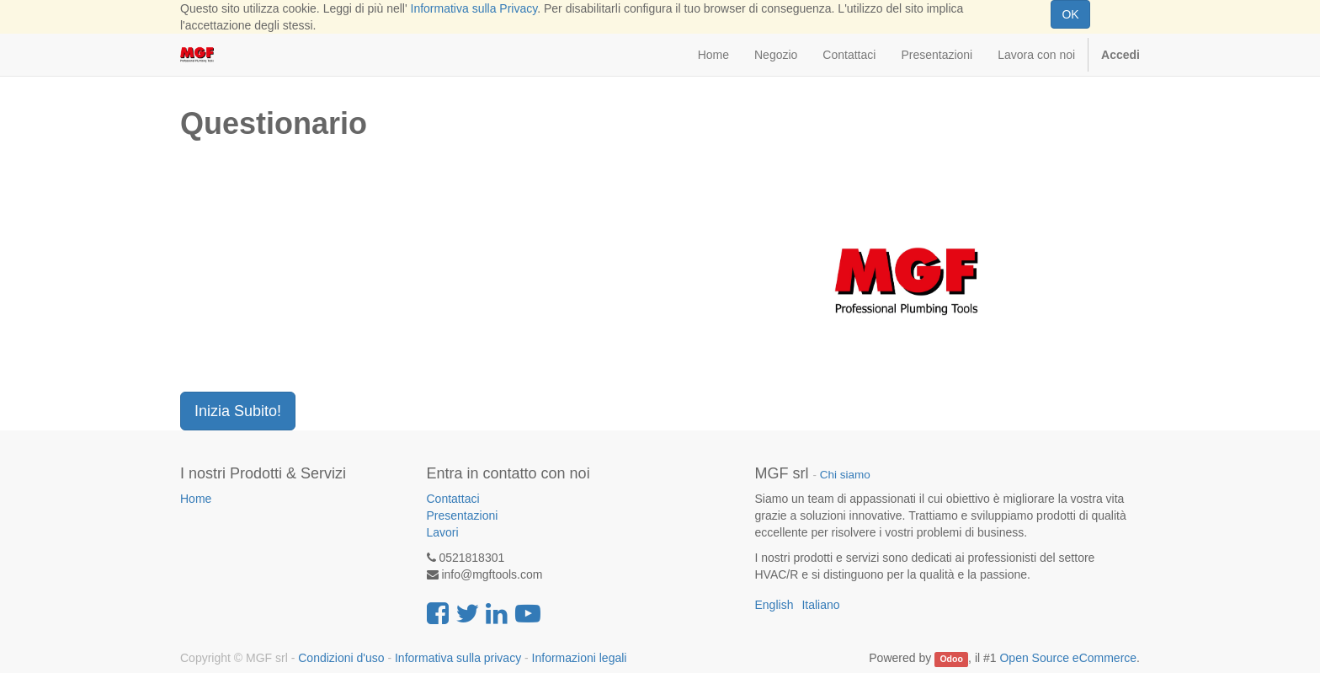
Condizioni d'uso (341, 658)
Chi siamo (845, 474)
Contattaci (453, 498)
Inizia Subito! (237, 411)
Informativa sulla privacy (458, 658)
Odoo (950, 659)
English (774, 605)
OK (1070, 14)
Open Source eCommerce (1067, 658)
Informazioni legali (579, 658)
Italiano (820, 605)
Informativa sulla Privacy (474, 8)
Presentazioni (462, 515)
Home (195, 498)
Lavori (443, 532)
